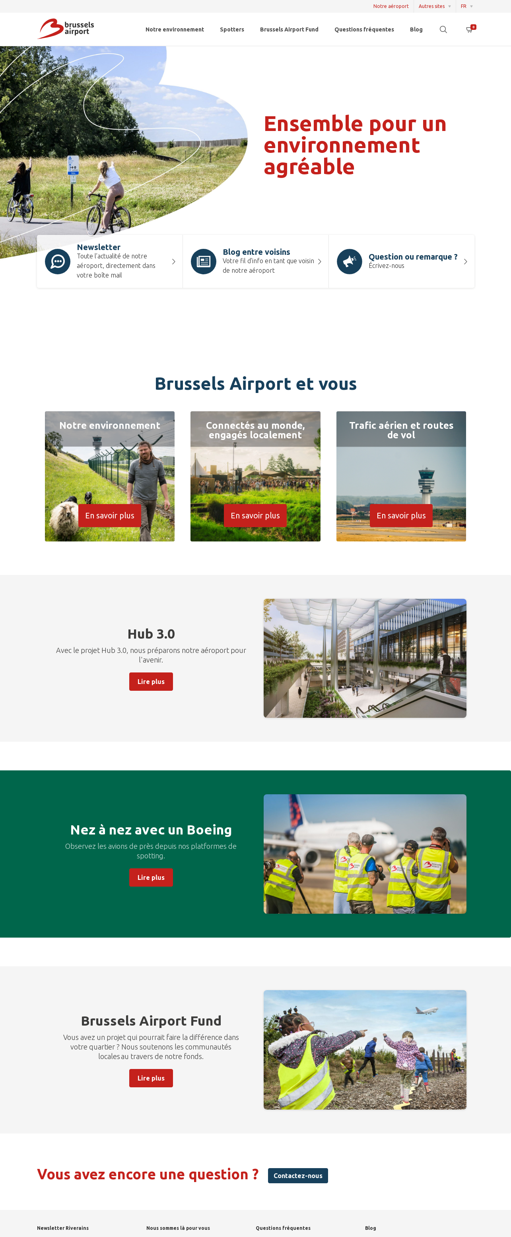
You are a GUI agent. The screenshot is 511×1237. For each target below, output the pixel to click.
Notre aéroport (391, 6)
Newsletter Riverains (63, 1228)
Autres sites (432, 6)
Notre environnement (175, 29)
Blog (416, 29)
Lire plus (151, 681)
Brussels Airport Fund (289, 29)
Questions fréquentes (364, 29)
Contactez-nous (298, 1175)
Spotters (232, 29)
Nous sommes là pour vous (178, 1228)
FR (463, 6)
